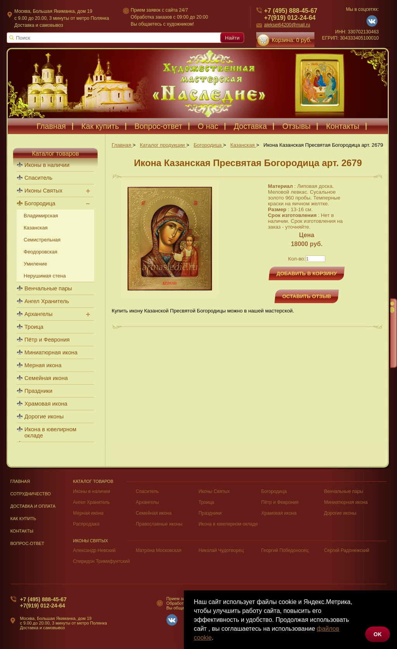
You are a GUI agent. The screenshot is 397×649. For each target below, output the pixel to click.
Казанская (36, 228)
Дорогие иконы (44, 416)
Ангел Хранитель (46, 301)
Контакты (22, 531)
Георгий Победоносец (285, 550)
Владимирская (41, 216)
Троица (33, 327)
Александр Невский (94, 550)
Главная (20, 481)
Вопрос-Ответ (27, 543)
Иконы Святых (43, 190)
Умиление (35, 264)
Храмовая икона (45, 404)
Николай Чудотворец (221, 550)
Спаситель (38, 178)
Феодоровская (40, 252)
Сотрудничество (30, 493)
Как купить (23, 518)
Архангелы (38, 314)
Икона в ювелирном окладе (50, 432)
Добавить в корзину (306, 273)
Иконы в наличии (46, 165)
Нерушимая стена (45, 276)
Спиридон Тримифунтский (101, 561)
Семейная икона (46, 378)
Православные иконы (159, 524)
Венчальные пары (48, 288)
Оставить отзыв (306, 296)
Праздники (38, 391)
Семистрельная (42, 240)
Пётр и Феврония (47, 340)
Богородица (39, 203)
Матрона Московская (158, 550)
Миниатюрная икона (51, 352)
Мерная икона (42, 365)
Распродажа (86, 524)
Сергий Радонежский (346, 550)
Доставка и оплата (33, 506)
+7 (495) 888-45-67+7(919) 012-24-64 (43, 602)
